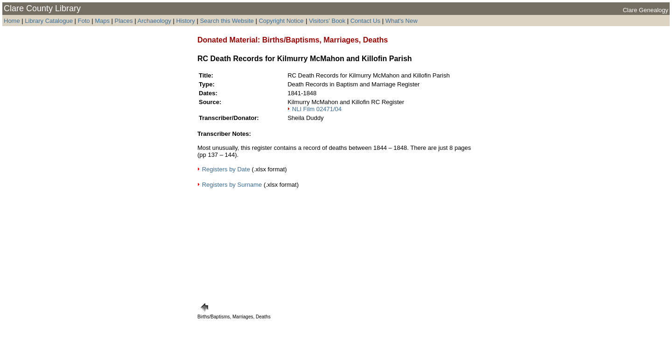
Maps (102, 20)
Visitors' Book (327, 20)
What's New (401, 20)
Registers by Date (227, 169)
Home (12, 20)
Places (124, 20)
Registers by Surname (232, 184)
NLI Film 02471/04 (317, 109)
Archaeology (154, 20)
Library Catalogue (49, 20)
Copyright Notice (281, 20)
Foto (85, 20)
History (185, 20)
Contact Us (365, 20)
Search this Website (226, 20)
